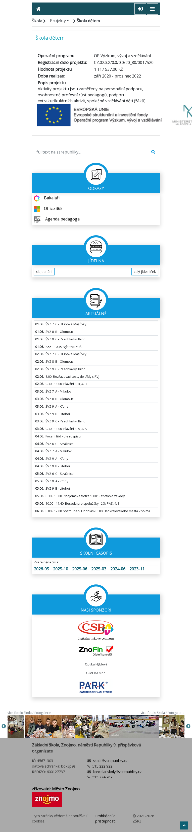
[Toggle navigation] (152, 9)
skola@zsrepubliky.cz (109, 760)
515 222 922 (101, 766)
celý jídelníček (145, 271)
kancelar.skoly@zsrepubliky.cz (116, 771)
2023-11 (137, 569)
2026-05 (41, 569)
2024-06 (117, 569)
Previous (3, 726)
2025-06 (79, 569)
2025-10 (60, 569)
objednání (44, 271)
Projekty (58, 20)
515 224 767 (101, 777)
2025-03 (98, 569)
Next (188, 726)
